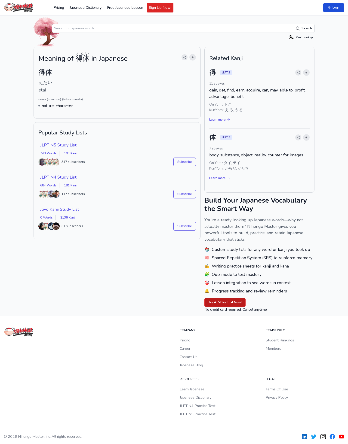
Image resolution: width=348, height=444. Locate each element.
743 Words (48, 153)
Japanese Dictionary (86, 7)
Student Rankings (280, 340)
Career (185, 348)
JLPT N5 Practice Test (198, 414)
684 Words (48, 185)
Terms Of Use (277, 389)
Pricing (58, 7)
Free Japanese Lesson (125, 7)
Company (187, 330)
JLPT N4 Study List (58, 177)
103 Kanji (70, 153)
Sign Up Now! (160, 7)
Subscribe (184, 162)
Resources (189, 379)
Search (304, 28)
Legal (270, 379)
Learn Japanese (192, 389)
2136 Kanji (67, 217)
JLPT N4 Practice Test (198, 405)
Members (273, 348)
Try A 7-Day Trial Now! (225, 302)
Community (275, 330)
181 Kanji (70, 185)
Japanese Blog (191, 365)
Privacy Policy (277, 397)
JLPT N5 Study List (58, 145)
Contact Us (188, 356)
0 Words (46, 217)
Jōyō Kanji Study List (59, 209)
